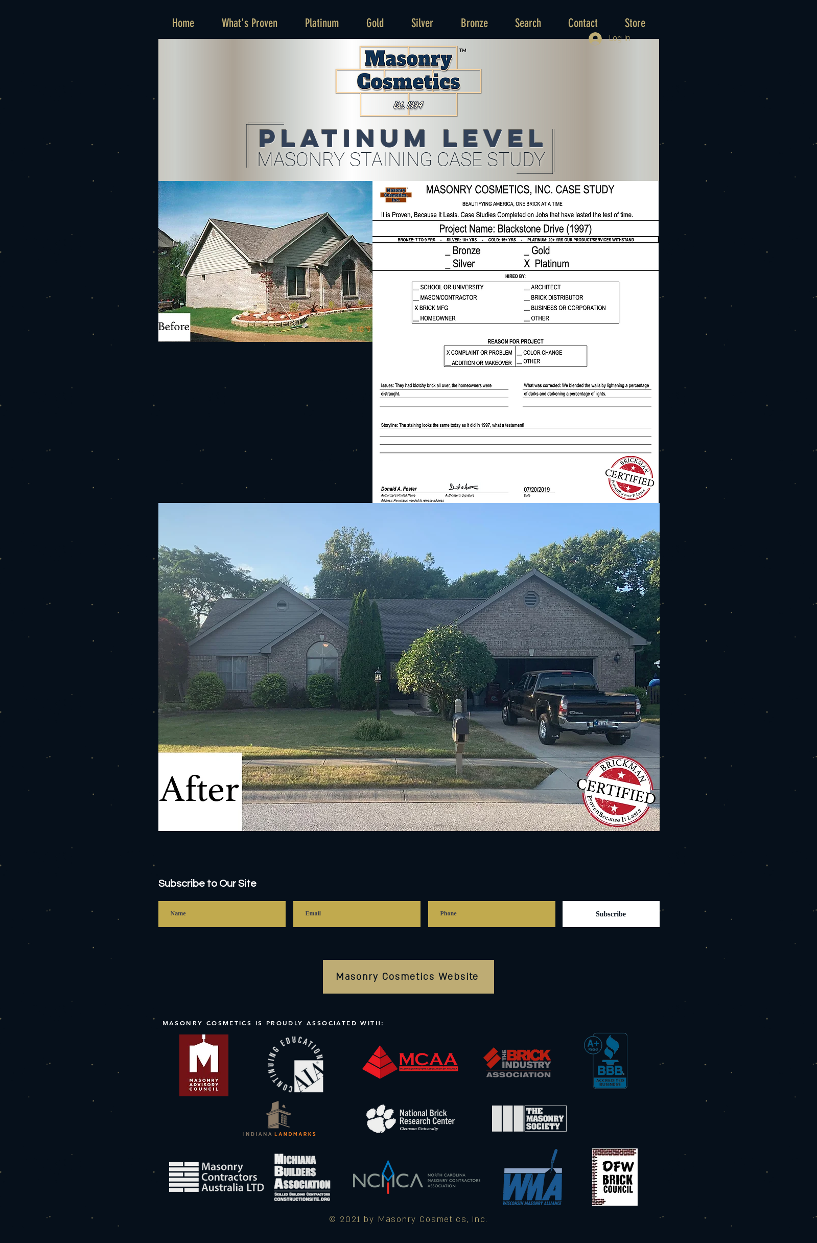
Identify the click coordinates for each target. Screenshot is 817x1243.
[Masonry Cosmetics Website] (408, 977)
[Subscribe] (611, 914)
